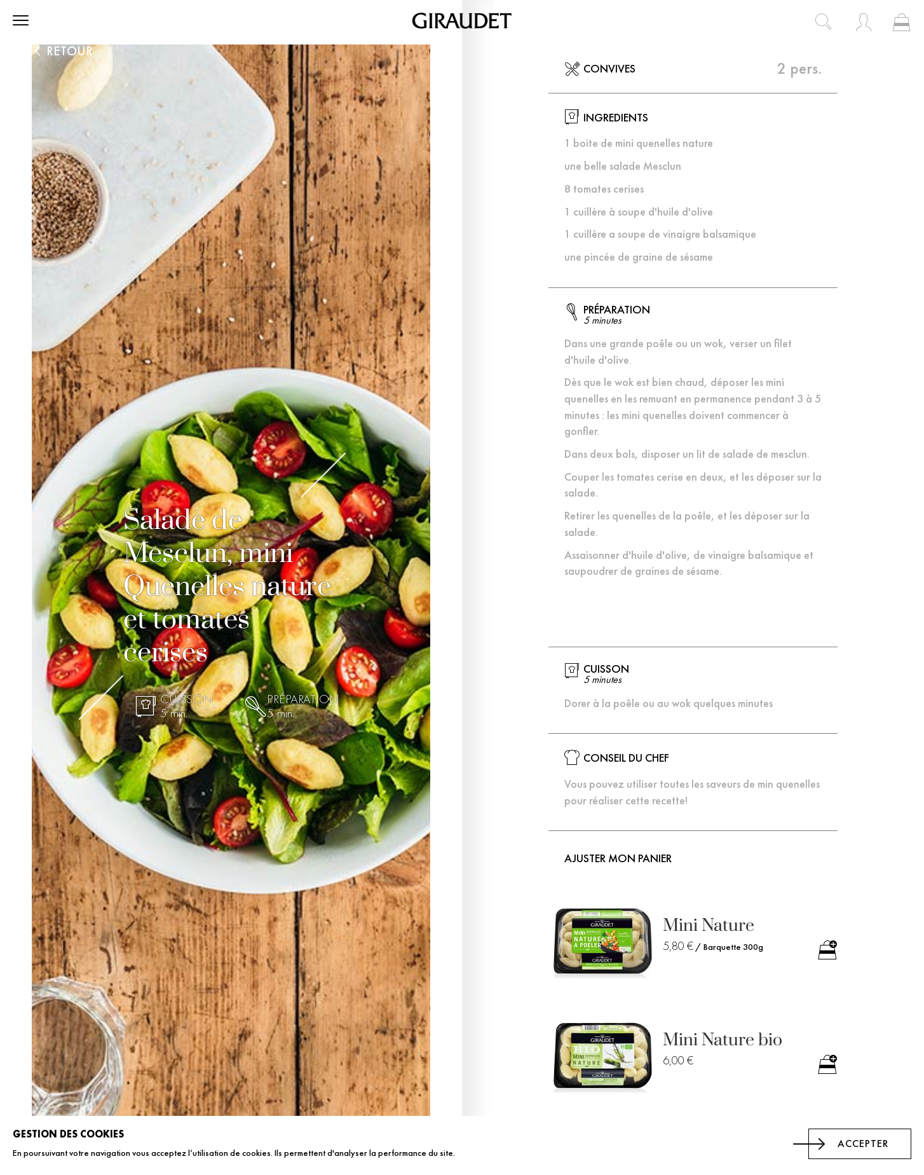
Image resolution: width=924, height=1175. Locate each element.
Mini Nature (708, 925)
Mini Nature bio (722, 1039)
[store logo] (462, 21)
